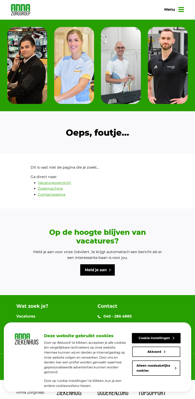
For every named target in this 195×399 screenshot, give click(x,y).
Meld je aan (96, 270)
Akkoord (154, 352)
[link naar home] (20, 9)
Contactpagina (51, 194)
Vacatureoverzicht (54, 183)
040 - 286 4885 (115, 316)
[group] (27, 65)
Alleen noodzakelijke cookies (153, 368)
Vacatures (25, 316)
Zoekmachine (50, 188)
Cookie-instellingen (154, 338)
